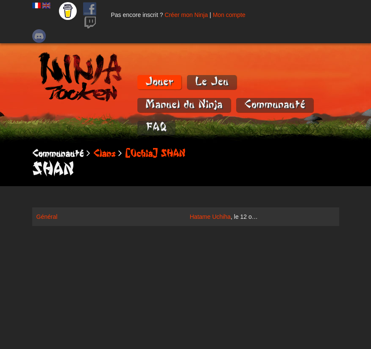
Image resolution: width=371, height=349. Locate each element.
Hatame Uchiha (210, 216)
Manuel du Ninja (184, 104)
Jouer (159, 81)
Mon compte (229, 14)
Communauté (274, 104)
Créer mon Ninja (186, 14)
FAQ (156, 127)
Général (47, 216)
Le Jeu (212, 81)
